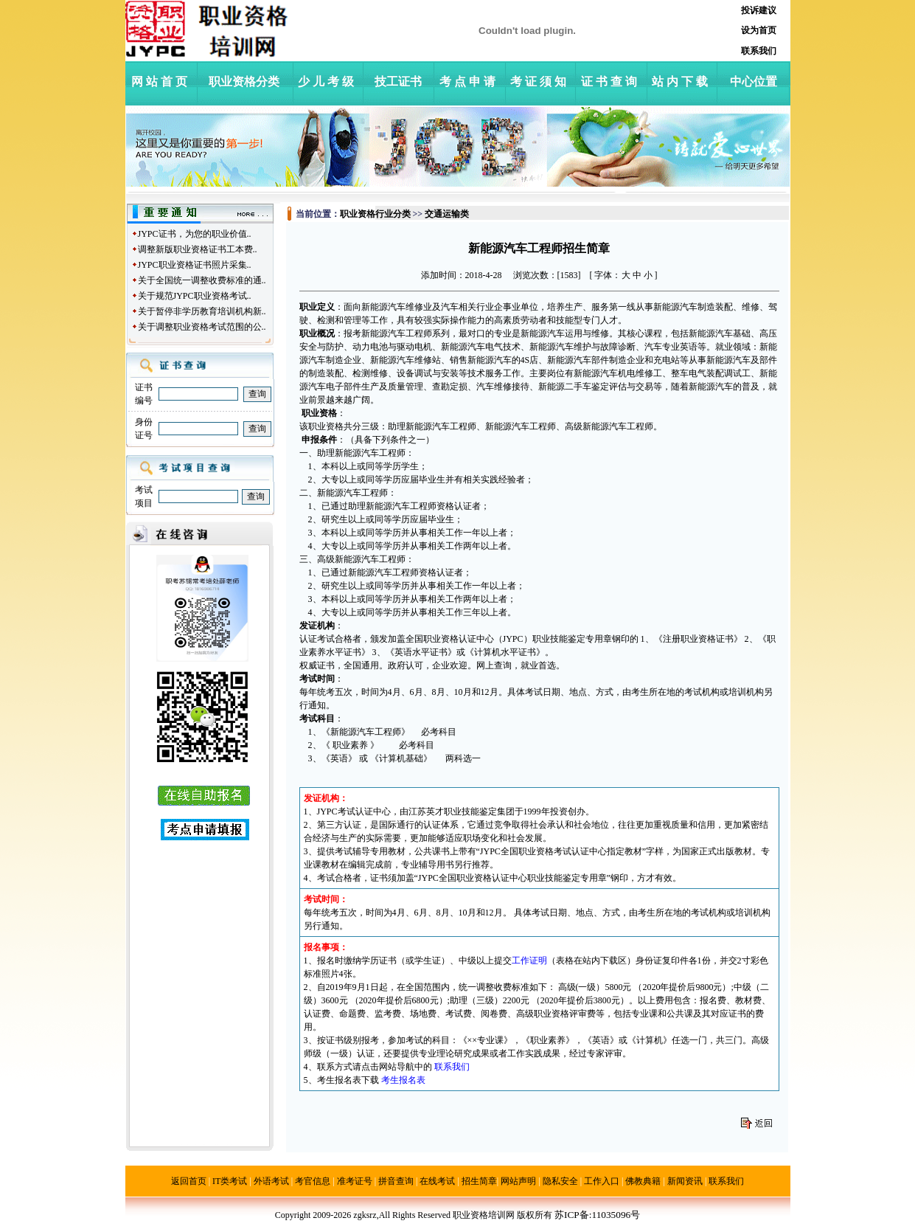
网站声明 (518, 1181)
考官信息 (312, 1181)
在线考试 (437, 1181)
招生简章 (479, 1181)
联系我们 (726, 1181)
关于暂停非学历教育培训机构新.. (202, 311)
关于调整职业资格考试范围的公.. (202, 327)
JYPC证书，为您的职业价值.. (194, 234)
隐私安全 (560, 1181)
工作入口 (601, 1181)
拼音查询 (396, 1181)
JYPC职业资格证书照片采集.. (194, 265)
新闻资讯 (685, 1181)
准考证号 (354, 1181)
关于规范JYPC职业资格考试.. (194, 296)
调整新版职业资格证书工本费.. (197, 249)
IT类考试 (229, 1181)
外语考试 (271, 1181)
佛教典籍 (643, 1181)
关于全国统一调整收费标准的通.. (202, 280)
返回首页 (188, 1181)
